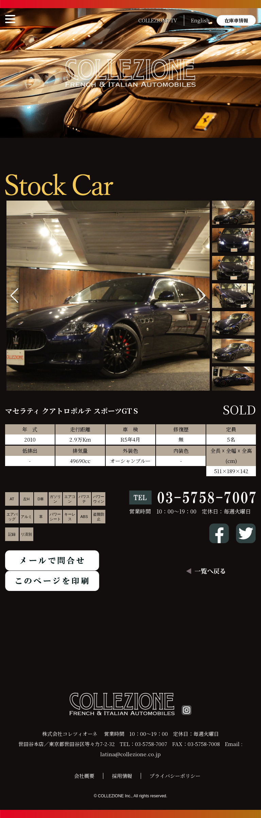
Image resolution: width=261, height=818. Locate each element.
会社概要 (84, 775)
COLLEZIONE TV (157, 20)
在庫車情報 (236, 20)
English (200, 20)
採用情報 (122, 775)
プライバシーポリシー (175, 775)
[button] (201, 295)
